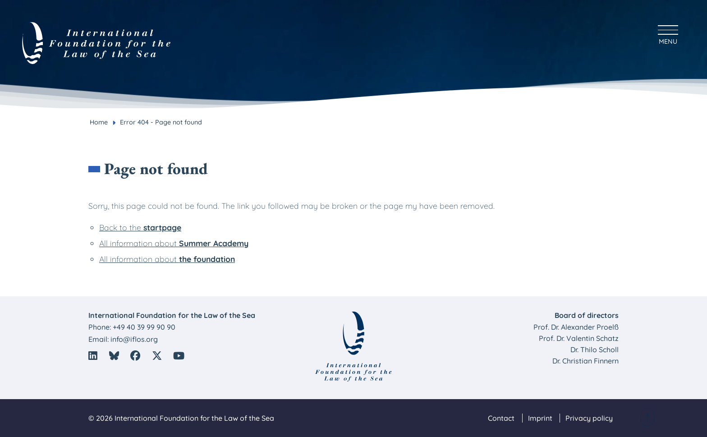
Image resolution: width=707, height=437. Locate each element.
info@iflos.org (134, 339)
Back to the (140, 227)
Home (99, 122)
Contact (501, 418)
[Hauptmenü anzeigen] (668, 34)
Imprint (540, 418)
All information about (173, 243)
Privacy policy (589, 418)
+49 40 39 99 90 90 (144, 326)
